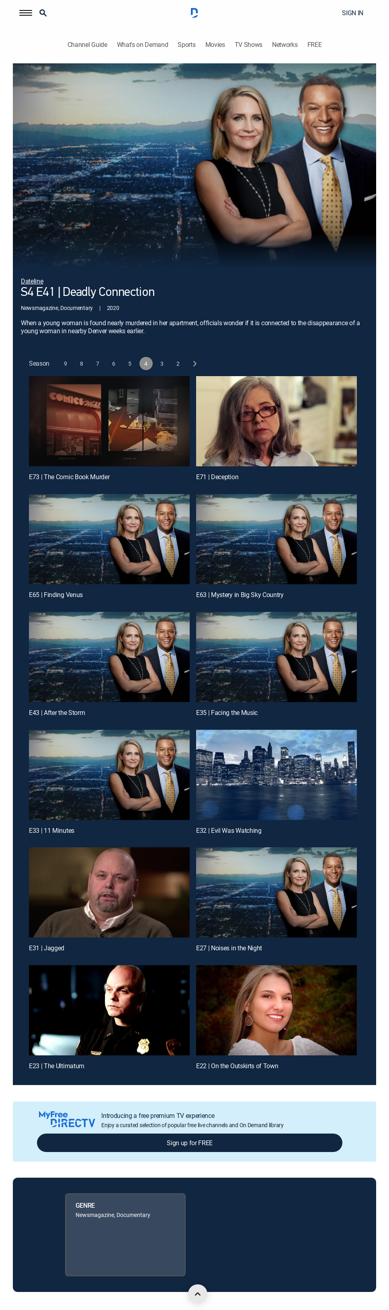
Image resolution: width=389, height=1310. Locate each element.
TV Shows (248, 44)
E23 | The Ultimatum (56, 1065)
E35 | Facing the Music (227, 712)
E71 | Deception (217, 476)
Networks (284, 44)
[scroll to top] (198, 1294)
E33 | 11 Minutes (51, 830)
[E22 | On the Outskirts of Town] (276, 1010)
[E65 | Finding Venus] (109, 539)
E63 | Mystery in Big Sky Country (240, 594)
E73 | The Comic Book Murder (69, 476)
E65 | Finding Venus (56, 594)
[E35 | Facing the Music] (276, 657)
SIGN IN (352, 12)
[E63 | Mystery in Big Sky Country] (276, 539)
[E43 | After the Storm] (109, 657)
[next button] (194, 363)
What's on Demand (142, 44)
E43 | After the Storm (57, 712)
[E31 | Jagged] (109, 892)
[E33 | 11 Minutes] (109, 775)
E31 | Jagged (46, 948)
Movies (215, 44)
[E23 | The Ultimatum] (109, 1010)
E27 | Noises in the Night (229, 948)
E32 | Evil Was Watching (229, 830)
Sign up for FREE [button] (190, 1142)
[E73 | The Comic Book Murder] (109, 421)
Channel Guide (87, 44)
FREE (314, 44)
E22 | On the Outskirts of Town (237, 1065)
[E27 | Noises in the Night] (276, 892)
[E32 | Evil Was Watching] (276, 775)
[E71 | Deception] (276, 421)
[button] (25, 12)
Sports (186, 44)
